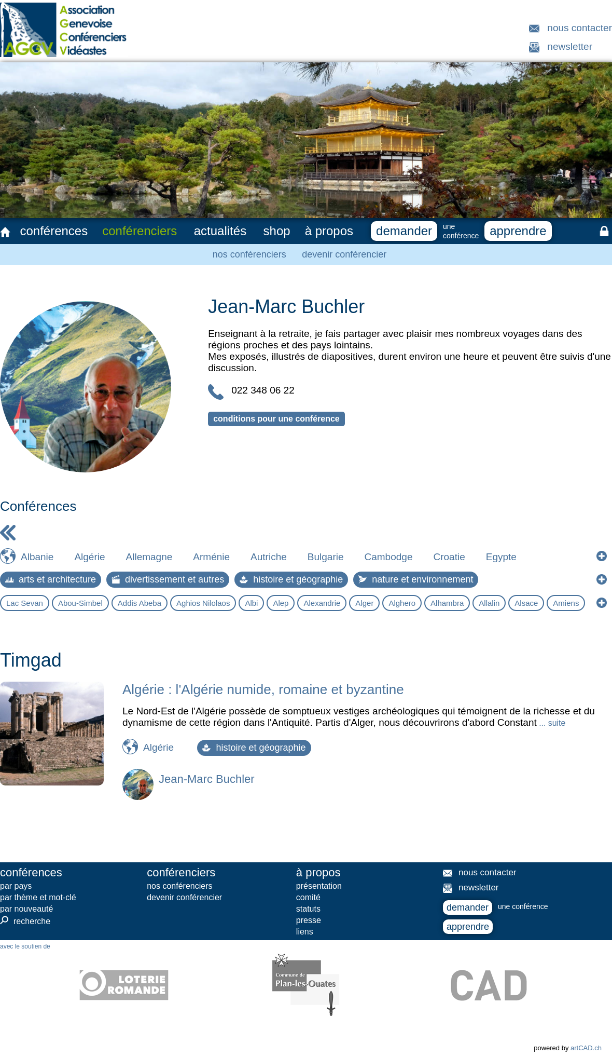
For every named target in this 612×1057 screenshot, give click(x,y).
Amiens (566, 603)
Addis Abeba (139, 603)
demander (404, 231)
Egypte (501, 556)
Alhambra (447, 603)
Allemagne (149, 556)
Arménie (211, 556)
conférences (54, 231)
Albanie (37, 556)
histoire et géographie (291, 579)
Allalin (489, 603)
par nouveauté (26, 908)
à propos (329, 231)
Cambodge (389, 556)
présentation (319, 886)
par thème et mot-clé (38, 897)
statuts (308, 908)
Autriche (269, 556)
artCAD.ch (586, 1048)
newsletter (569, 46)
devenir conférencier (344, 254)
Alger (364, 603)
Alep (280, 603)
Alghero (401, 603)
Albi (251, 603)
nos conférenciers (249, 254)
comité (308, 897)
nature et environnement (415, 579)
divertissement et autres (168, 579)
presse (308, 920)
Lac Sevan (24, 603)
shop (276, 231)
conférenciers (139, 231)
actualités (220, 231)
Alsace (526, 603)
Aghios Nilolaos (203, 603)
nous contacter (579, 27)
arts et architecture (50, 579)
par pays (16, 886)
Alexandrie (321, 603)
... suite (551, 723)
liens (304, 931)
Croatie (449, 556)
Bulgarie (326, 556)
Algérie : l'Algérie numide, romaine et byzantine (263, 689)
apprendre (518, 231)
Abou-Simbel (80, 603)
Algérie (89, 556)
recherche (25, 921)
